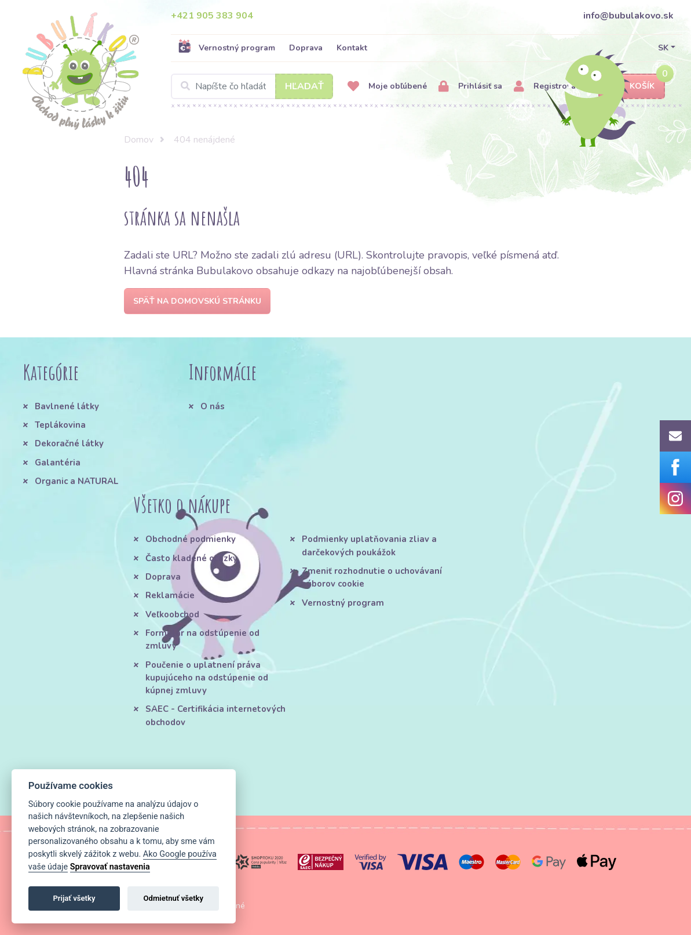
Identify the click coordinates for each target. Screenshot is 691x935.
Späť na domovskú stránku (197, 301)
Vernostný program (226, 47)
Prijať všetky (74, 898)
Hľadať (304, 86)
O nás (212, 406)
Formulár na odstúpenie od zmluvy (202, 639)
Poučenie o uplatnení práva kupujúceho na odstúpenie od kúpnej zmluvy (206, 678)
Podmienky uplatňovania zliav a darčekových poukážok (369, 545)
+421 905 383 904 (212, 15)
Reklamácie (170, 595)
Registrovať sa (552, 87)
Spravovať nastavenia (110, 867)
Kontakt (352, 47)
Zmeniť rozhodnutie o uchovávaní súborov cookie (372, 577)
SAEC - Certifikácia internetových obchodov (215, 715)
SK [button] (663, 47)
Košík (632, 87)
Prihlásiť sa (470, 87)
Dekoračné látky (69, 443)
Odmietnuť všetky (173, 898)
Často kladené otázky (191, 558)
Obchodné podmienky (190, 539)
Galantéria (58, 462)
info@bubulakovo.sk (628, 15)
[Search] (252, 86)
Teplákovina (60, 425)
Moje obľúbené (387, 87)
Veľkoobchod (172, 614)
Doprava (306, 47)
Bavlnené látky (67, 406)
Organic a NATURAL (76, 481)
